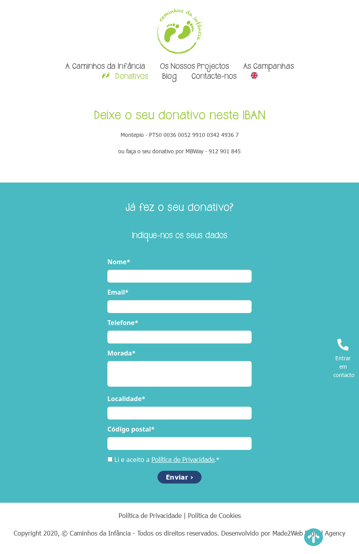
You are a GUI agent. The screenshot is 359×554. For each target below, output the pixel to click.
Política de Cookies (214, 515)
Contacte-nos (214, 77)
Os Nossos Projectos (194, 67)
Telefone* (122, 322)
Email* (117, 292)
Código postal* (131, 429)
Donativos (130, 77)
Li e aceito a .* (167, 459)
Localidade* (126, 398)
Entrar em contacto (344, 359)
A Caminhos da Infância (105, 67)
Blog (169, 77)
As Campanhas (268, 67)
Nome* (118, 261)
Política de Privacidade (182, 459)
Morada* (121, 353)
